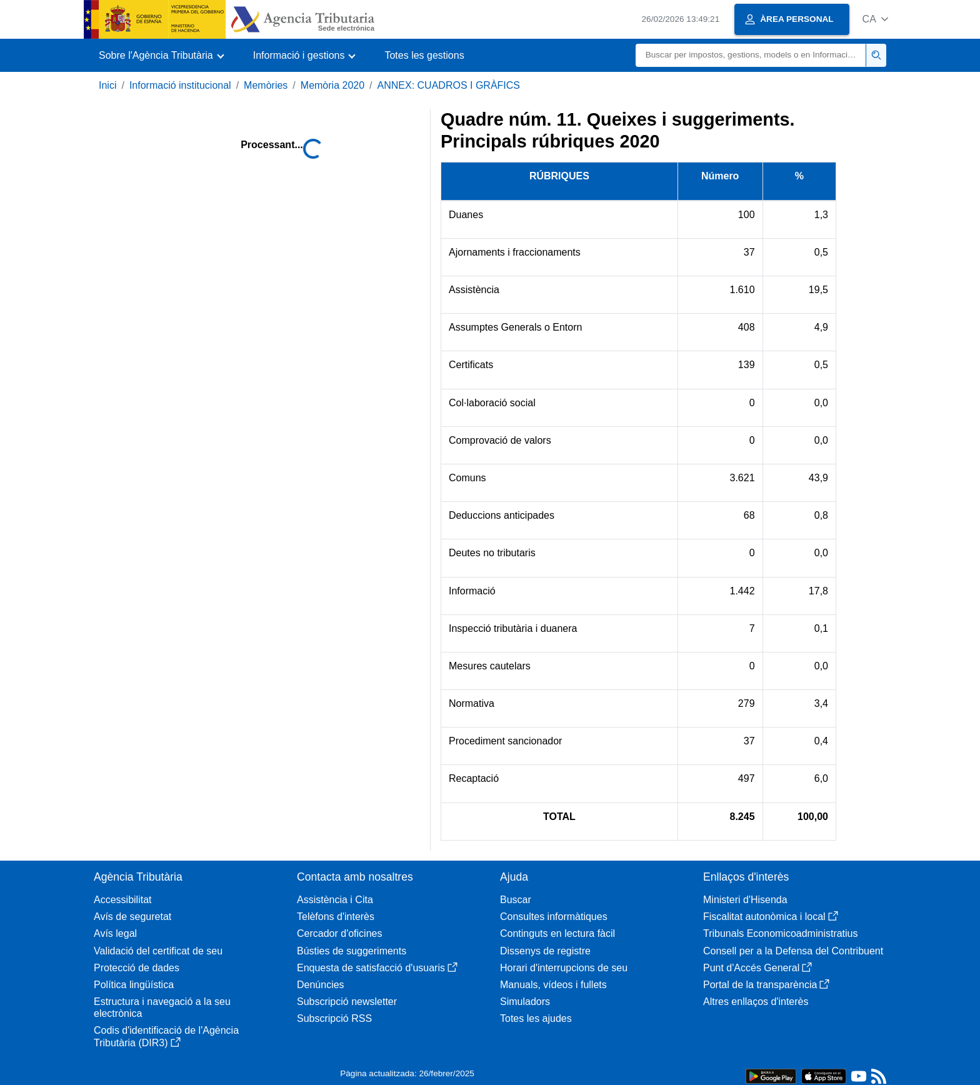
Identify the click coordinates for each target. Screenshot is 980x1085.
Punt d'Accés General (757, 967)
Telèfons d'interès (335, 916)
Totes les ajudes (536, 1018)
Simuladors (525, 1001)
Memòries (266, 85)
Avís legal (115, 933)
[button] (875, 19)
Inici (107, 85)
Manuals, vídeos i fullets (553, 984)
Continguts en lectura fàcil (557, 933)
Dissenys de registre (545, 951)
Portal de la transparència (766, 984)
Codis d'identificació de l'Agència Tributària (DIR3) (166, 1036)
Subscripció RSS (334, 1018)
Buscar (515, 899)
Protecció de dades (136, 967)
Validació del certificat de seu (158, 951)
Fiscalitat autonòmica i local (770, 916)
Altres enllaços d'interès (755, 1001)
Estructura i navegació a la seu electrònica (162, 1007)
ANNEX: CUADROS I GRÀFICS (449, 85)
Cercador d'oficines (339, 933)
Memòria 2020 (332, 85)
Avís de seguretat (132, 916)
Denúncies (320, 984)
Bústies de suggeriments (351, 951)
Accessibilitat (122, 899)
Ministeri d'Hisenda (745, 899)
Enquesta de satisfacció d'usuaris (377, 967)
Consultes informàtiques (554, 916)
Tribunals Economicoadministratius (780, 933)
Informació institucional (180, 85)
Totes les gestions (424, 55)
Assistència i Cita (335, 899)
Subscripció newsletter (347, 1001)
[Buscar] (751, 55)
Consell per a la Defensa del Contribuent (793, 951)
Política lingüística (134, 984)
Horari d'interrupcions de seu (564, 967)
